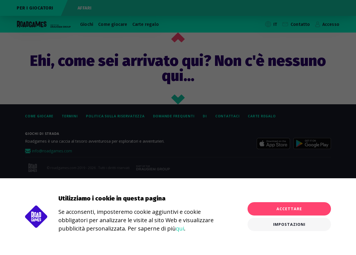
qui (180, 228)
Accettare (289, 208)
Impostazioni (289, 224)
